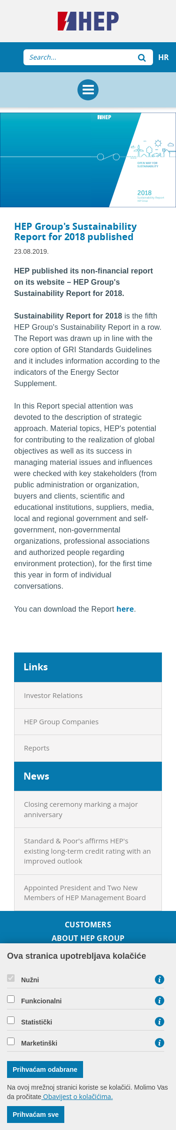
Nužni (30, 980)
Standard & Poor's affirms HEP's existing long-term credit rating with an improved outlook (87, 850)
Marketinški (39, 1043)
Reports (37, 747)
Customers (88, 924)
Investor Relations (53, 695)
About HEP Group (88, 938)
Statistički (36, 1022)
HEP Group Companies (61, 721)
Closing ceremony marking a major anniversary (81, 809)
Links (35, 666)
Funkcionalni (41, 1001)
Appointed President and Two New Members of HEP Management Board (85, 892)
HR (163, 57)
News (36, 776)
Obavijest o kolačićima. (77, 1096)
